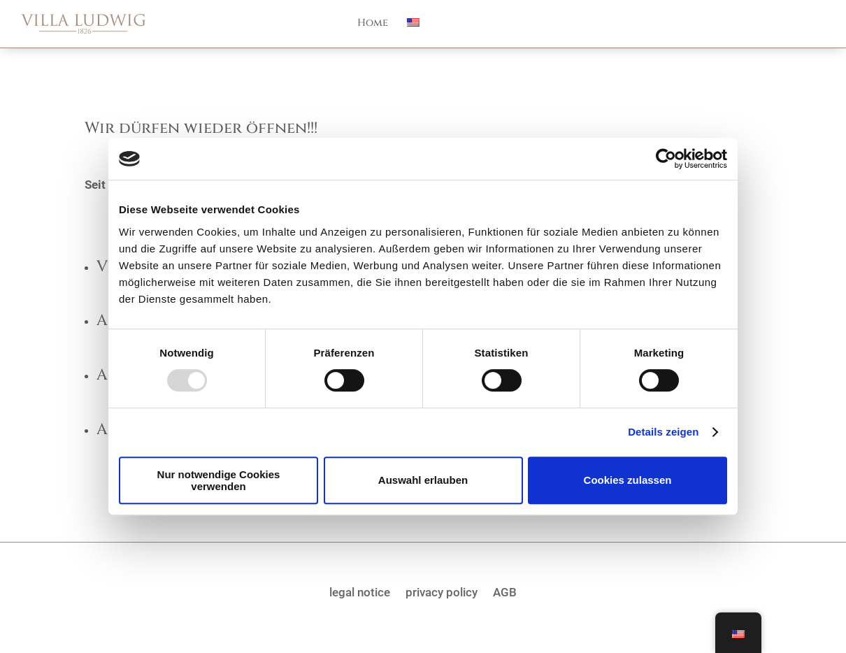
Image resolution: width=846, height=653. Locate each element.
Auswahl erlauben (423, 480)
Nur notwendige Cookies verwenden (218, 480)
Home (372, 23)
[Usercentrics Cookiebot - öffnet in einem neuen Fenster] (666, 158)
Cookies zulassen (628, 480)
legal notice (359, 591)
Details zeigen (663, 432)
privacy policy (442, 591)
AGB (505, 591)
